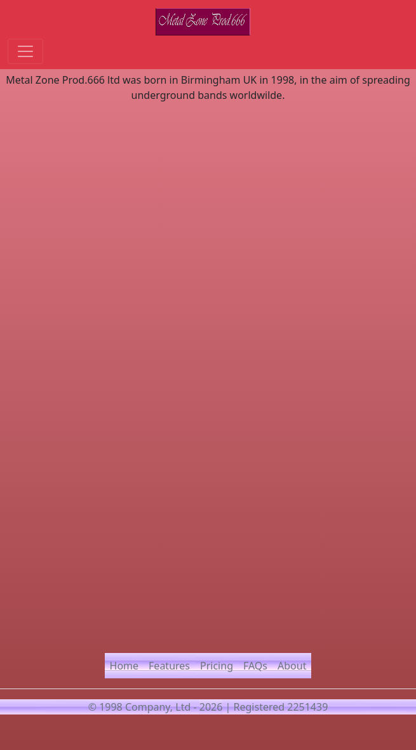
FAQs (255, 666)
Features (169, 666)
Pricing (216, 666)
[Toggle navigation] (25, 51)
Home (124, 666)
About (292, 666)
